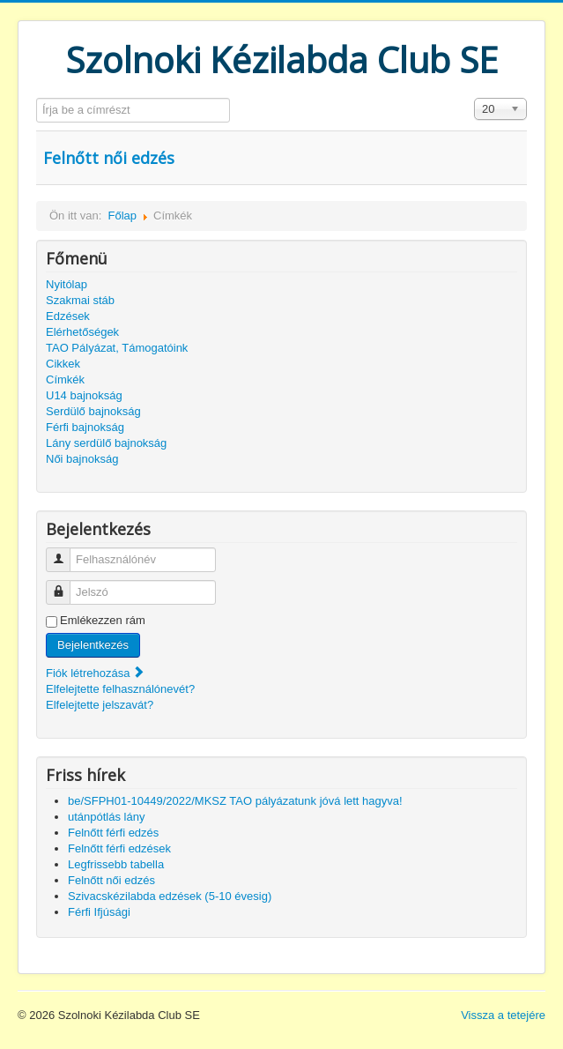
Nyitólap (66, 284)
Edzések (68, 316)
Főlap (122, 215)
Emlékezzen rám (102, 620)
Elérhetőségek (82, 332)
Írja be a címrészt (36, 98)
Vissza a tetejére (503, 1015)
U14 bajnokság (84, 395)
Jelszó (64, 584)
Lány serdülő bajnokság (106, 443)
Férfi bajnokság (85, 427)
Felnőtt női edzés (108, 157)
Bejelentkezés (93, 644)
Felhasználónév (64, 552)
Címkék (65, 379)
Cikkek (63, 363)
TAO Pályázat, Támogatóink (117, 347)
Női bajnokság (82, 458)
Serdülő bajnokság (93, 411)
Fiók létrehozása (95, 673)
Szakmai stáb (80, 300)
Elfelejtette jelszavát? (99, 704)
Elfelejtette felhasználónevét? (120, 689)
